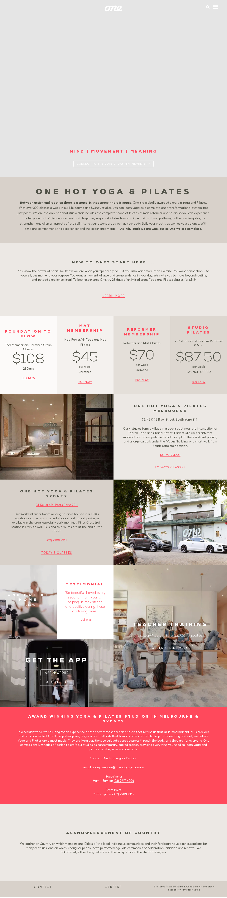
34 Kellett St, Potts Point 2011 (57, 505)
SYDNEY (114, 722)
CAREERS (113, 887)
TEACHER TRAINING (170, 625)
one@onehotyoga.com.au (125, 768)
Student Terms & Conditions (182, 887)
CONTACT (43, 887)
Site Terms (159, 887)
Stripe (196, 890)
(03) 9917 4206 (170, 455)
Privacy (187, 890)
